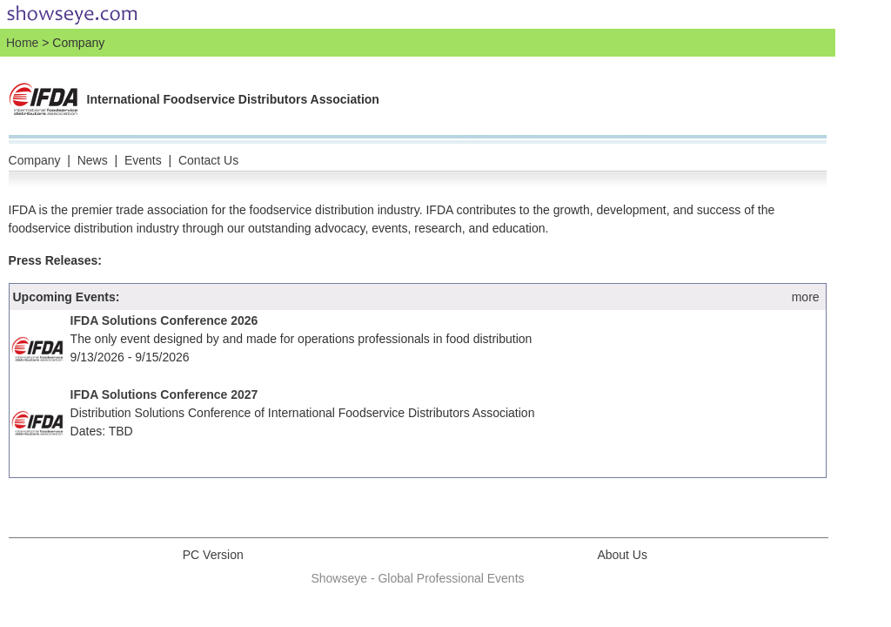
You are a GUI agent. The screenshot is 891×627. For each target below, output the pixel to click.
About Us (622, 555)
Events (143, 160)
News (92, 160)
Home (22, 43)
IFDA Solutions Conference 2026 (164, 320)
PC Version (213, 555)
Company (35, 160)
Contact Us (208, 160)
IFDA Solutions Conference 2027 (164, 394)
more (806, 297)
